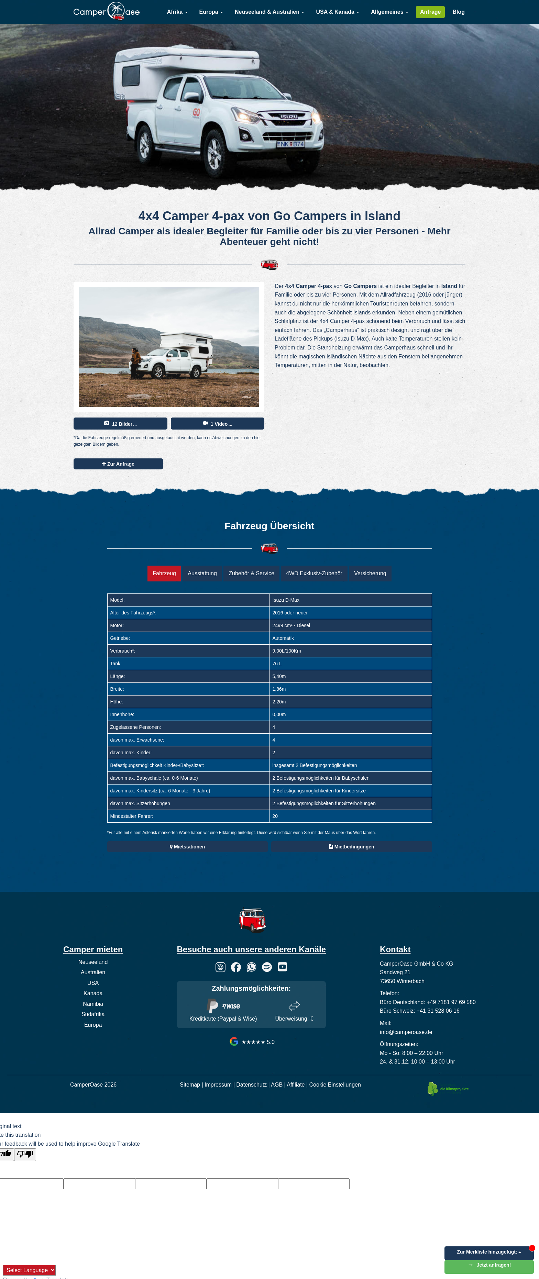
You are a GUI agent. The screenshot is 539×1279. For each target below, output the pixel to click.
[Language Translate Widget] (29, 1270)
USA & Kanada (337, 12)
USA (93, 983)
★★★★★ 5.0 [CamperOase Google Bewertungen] (251, 1042)
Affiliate (296, 1085)
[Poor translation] (25, 1154)
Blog (458, 12)
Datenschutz (251, 1085)
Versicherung (370, 573)
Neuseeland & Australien (269, 12)
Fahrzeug (164, 573)
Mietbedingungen (351, 846)
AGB (277, 1085)
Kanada (93, 993)
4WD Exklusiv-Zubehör (314, 573)
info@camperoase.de (406, 1032)
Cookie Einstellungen (335, 1085)
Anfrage (430, 12)
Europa (211, 12)
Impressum (218, 1085)
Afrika (177, 12)
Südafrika (93, 1014)
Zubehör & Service (251, 573)
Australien (93, 972)
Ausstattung (202, 573)
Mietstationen (187, 846)
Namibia (93, 1004)
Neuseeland (93, 962)
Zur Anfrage (118, 464)
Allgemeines (389, 12)
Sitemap (190, 1085)
